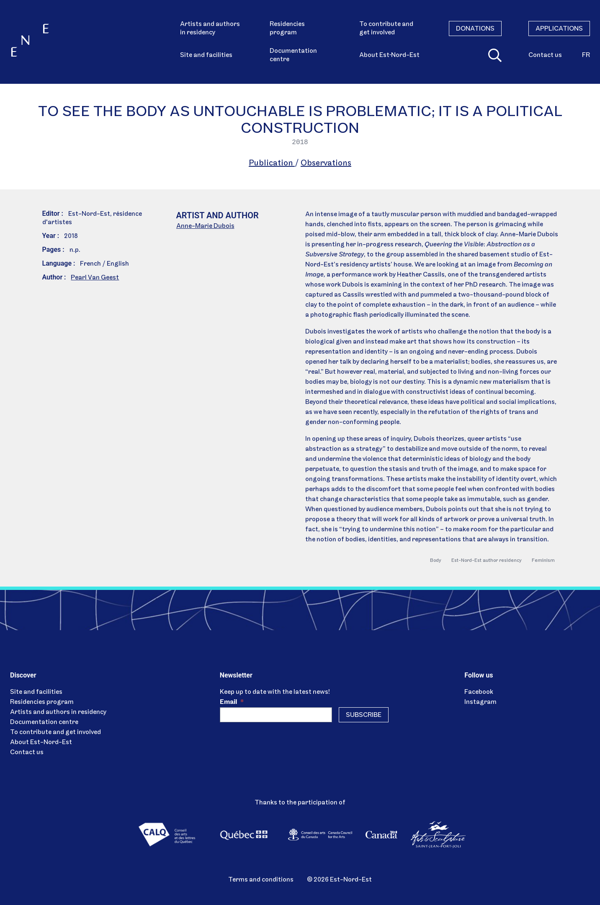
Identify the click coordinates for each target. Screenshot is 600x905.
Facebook (478, 692)
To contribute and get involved (386, 28)
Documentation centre (293, 55)
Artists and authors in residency (210, 28)
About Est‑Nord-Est (389, 55)
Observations (326, 163)
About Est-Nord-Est (41, 742)
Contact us (545, 55)
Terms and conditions (261, 880)
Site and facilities (206, 55)
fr (586, 55)
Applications (559, 29)
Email (232, 702)
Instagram (480, 702)
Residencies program (287, 28)
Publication (272, 163)
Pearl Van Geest (95, 277)
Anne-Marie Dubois (205, 226)
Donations (475, 29)
